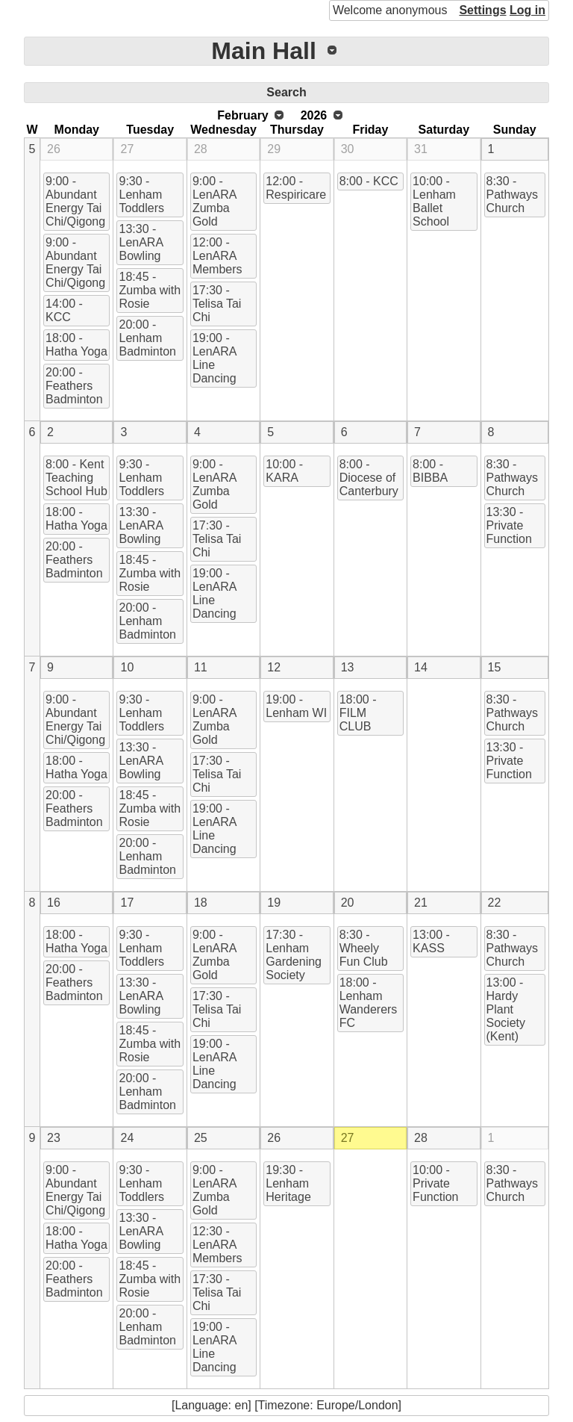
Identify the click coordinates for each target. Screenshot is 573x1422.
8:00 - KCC (368, 181)
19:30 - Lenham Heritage (288, 1183)
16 (53, 902)
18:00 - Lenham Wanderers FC (368, 1002)
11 (200, 667)
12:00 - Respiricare (296, 188)
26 (53, 149)
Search (286, 92)
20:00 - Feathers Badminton (74, 386)
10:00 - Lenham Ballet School (434, 201)
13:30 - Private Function (509, 525)
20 (347, 902)
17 (127, 902)
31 (421, 149)
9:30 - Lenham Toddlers (141, 194)
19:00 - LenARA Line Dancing (214, 358)
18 (200, 902)
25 (200, 1137)
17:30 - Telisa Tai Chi (217, 303)
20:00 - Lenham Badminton (147, 338)
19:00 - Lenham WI (296, 706)
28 (200, 149)
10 (127, 667)
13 (347, 667)
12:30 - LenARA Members (217, 1244)
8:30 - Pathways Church (512, 194)
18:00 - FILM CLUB (358, 713)
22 (494, 902)
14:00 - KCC (64, 310)
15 (494, 667)
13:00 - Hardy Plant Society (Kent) (505, 1009)
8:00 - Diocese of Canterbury (368, 477)
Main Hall (263, 50)
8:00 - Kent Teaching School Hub (76, 477)
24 (127, 1137)
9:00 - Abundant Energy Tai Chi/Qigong (75, 201)
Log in (527, 10)
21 (421, 902)
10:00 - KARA (284, 471)
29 (274, 149)
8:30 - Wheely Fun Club (363, 948)
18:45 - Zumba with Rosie (150, 290)
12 (274, 667)
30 (347, 149)
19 (274, 902)
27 (127, 149)
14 (421, 667)
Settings (482, 10)
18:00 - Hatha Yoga (76, 345)
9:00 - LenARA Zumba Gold (214, 201)
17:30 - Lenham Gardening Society (294, 954)
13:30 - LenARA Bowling (141, 242)
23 (53, 1137)
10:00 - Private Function (435, 1183)
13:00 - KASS (431, 941)
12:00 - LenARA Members (217, 256)
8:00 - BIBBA (430, 471)
